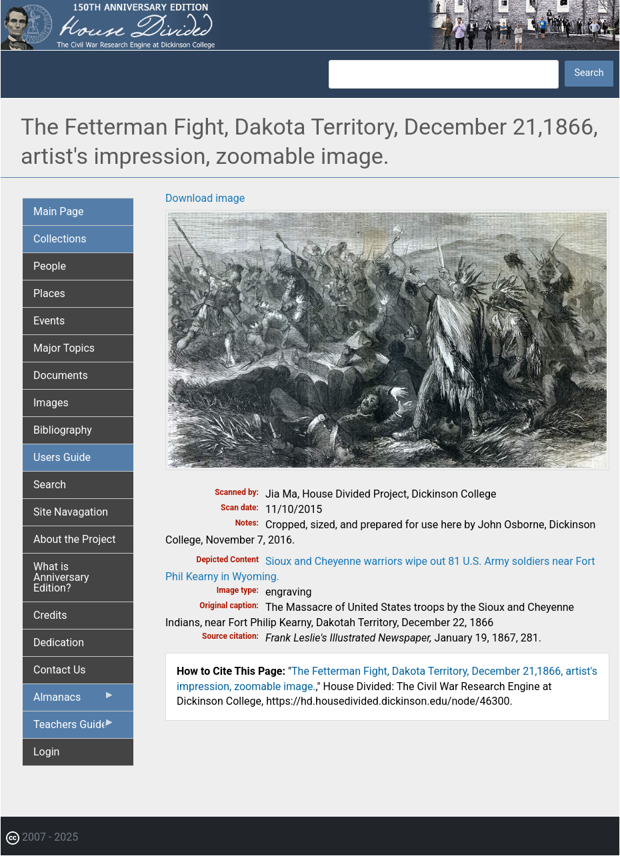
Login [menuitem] (46, 751)
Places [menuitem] (49, 293)
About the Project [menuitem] (74, 539)
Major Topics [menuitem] (64, 348)
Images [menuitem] (51, 402)
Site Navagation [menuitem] (70, 512)
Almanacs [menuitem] (74, 700)
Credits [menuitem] (50, 615)
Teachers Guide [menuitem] (74, 727)
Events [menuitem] (49, 320)
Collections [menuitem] (60, 238)
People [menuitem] (49, 266)
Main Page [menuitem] (58, 211)
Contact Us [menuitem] (59, 669)
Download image (205, 198)
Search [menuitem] (49, 484)
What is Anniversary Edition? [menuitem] (61, 577)
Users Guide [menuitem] (62, 457)
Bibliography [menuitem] (62, 430)
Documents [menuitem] (60, 375)
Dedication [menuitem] (58, 642)
